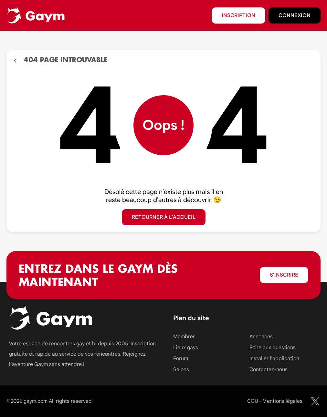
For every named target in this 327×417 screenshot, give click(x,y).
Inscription (238, 15)
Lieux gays (185, 347)
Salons (181, 369)
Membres (184, 336)
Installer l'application (274, 358)
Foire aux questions (272, 347)
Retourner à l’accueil (163, 217)
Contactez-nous (268, 369)
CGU (252, 401)
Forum (180, 358)
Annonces (261, 336)
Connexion (295, 15)
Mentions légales (282, 401)
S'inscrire (284, 275)
